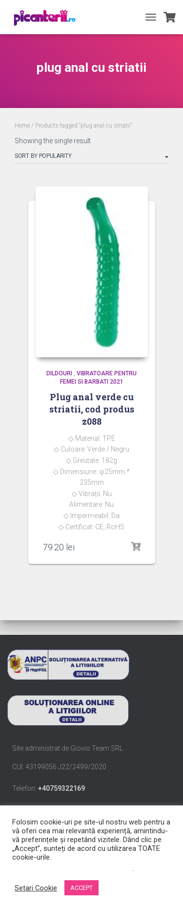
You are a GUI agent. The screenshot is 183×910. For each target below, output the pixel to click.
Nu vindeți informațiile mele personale (72, 868)
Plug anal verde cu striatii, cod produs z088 (91, 409)
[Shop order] (91, 158)
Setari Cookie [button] (36, 888)
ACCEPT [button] (81, 887)
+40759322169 (61, 788)
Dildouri (59, 373)
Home (22, 125)
